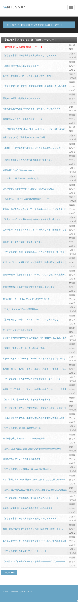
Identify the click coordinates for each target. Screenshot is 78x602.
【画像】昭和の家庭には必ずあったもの (21, 65)
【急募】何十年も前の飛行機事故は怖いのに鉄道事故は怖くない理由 (33, 418)
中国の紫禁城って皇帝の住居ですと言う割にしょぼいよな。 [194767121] (29, 287)
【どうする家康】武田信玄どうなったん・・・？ (24, 551)
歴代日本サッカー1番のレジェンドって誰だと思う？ (26, 299)
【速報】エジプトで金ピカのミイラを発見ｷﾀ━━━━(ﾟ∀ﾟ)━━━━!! (34, 561)
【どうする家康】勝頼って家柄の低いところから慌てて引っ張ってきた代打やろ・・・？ (34, 253)
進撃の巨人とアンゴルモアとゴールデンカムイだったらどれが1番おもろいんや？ (34, 359)
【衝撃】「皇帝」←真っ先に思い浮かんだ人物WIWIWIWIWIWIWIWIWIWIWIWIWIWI (23, 349)
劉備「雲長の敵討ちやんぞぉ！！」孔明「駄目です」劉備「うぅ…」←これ (34, 529)
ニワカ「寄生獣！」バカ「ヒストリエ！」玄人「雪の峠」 (28, 76)
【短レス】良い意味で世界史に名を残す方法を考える (26, 399)
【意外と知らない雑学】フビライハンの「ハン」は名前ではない (31, 319)
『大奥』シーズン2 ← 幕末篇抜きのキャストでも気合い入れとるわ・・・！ (32, 220)
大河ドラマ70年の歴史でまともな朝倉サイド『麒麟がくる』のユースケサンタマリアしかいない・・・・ (35, 339)
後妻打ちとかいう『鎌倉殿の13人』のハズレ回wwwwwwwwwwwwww (24, 138)
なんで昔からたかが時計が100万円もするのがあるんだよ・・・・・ (33, 188)
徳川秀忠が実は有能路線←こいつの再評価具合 (23, 438)
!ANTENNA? (10, 591)
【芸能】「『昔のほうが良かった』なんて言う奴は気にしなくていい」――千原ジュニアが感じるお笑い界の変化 (34, 148)
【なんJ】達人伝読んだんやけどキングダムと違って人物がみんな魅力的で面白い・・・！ (35, 490)
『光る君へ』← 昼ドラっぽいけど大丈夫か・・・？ (26, 198)
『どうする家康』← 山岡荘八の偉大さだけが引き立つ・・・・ (31, 469)
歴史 (14, 24)
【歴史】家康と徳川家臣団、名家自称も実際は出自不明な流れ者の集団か (34, 87)
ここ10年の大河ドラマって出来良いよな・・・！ (25, 178)
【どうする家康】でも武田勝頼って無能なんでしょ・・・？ (29, 518)
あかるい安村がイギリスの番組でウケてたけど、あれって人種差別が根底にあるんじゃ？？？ (34, 542)
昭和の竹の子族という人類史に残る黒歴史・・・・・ (26, 459)
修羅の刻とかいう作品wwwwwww (18, 170)
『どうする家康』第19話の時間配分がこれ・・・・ (26, 428)
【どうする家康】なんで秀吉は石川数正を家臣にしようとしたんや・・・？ (31, 380)
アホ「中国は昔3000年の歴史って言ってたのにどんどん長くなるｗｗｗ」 (34, 480)
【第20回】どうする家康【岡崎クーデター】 (23, 47)
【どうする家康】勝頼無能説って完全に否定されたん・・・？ (30, 498)
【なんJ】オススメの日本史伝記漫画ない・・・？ (25, 309)
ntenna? (14, 6)
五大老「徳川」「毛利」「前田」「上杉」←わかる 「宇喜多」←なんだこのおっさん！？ (34, 369)
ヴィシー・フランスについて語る (18, 329)
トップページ (9, 572)
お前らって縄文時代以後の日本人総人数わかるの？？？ (27, 508)
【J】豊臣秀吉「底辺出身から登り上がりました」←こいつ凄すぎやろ (34, 129)
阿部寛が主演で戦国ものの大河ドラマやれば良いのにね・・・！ (31, 108)
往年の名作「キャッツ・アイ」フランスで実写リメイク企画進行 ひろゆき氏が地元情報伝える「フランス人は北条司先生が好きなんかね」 (34, 230)
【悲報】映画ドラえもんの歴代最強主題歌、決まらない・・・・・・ (33, 159)
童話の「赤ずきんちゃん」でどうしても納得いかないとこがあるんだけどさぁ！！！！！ (34, 210)
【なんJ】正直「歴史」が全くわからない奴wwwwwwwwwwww (32, 448)
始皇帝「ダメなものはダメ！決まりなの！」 (22, 241)
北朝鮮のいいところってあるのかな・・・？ (22, 118)
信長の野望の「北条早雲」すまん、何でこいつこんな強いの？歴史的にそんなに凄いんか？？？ (34, 275)
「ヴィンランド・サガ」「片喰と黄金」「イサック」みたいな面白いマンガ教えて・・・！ (34, 408)
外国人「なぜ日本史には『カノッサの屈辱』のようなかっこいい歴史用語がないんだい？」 (34, 390)
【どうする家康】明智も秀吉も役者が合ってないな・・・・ (29, 55)
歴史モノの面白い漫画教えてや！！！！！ (21, 98)
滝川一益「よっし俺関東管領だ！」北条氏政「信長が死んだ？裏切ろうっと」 (34, 263)
